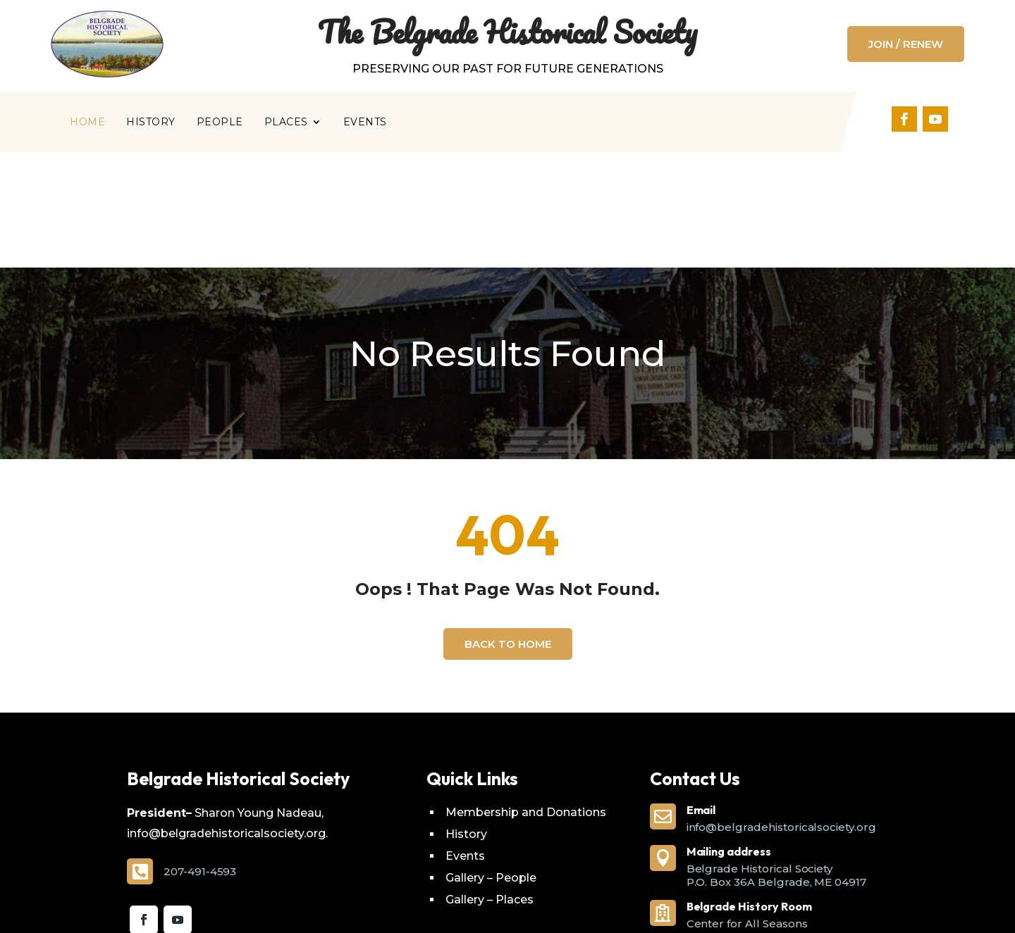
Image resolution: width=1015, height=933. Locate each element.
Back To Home (508, 528)
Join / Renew (905, 44)
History (151, 122)
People (220, 122)
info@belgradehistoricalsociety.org (781, 711)
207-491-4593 (200, 756)
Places (286, 122)
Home (87, 122)
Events (365, 122)
